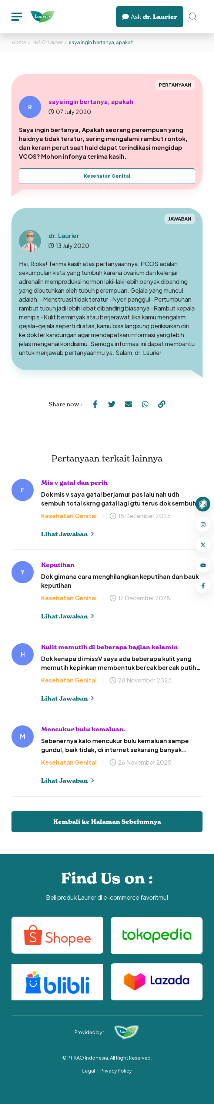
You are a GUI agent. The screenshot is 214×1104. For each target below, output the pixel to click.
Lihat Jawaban (67, 534)
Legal (88, 1071)
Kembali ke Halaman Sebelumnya (107, 821)
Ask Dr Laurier (47, 42)
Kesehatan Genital (107, 176)
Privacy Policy (116, 1071)
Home (18, 42)
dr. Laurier (149, 16)
